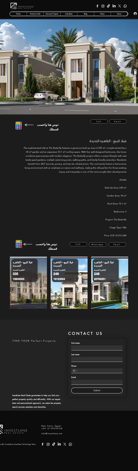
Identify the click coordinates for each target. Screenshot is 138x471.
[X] (120, 6)
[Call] (99, 121)
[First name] (96, 347)
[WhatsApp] (97, 244)
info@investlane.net (51, 433)
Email (73, 377)
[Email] (118, 121)
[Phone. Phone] (99, 370)
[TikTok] (108, 6)
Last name (75, 354)
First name (75, 343)
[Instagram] (103, 6)
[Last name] (96, 359)
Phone (73, 366)
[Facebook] (97, 6)
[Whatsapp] (125, 6)
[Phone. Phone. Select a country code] (75, 370)
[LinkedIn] (114, 6)
